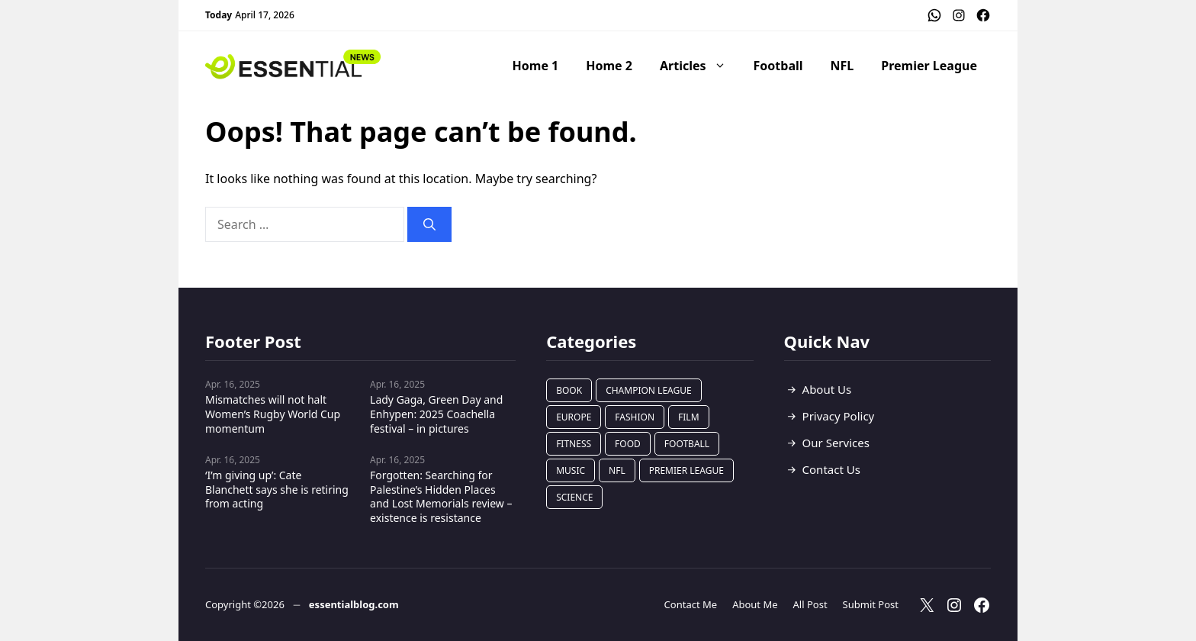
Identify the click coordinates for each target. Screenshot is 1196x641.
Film (688, 417)
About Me (754, 604)
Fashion (634, 417)
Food (628, 443)
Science (574, 497)
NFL (842, 65)
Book (569, 390)
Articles (700, 66)
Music (570, 470)
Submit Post (871, 604)
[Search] (429, 224)
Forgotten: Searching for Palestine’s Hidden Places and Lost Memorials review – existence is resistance (441, 497)
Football (778, 65)
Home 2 (609, 65)
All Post (810, 604)
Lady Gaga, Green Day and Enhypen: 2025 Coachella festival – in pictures (436, 414)
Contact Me (691, 604)
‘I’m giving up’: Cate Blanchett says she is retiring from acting (277, 489)
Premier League (929, 65)
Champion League (649, 390)
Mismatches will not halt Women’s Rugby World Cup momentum (272, 414)
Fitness (573, 443)
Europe (573, 417)
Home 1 (536, 65)
